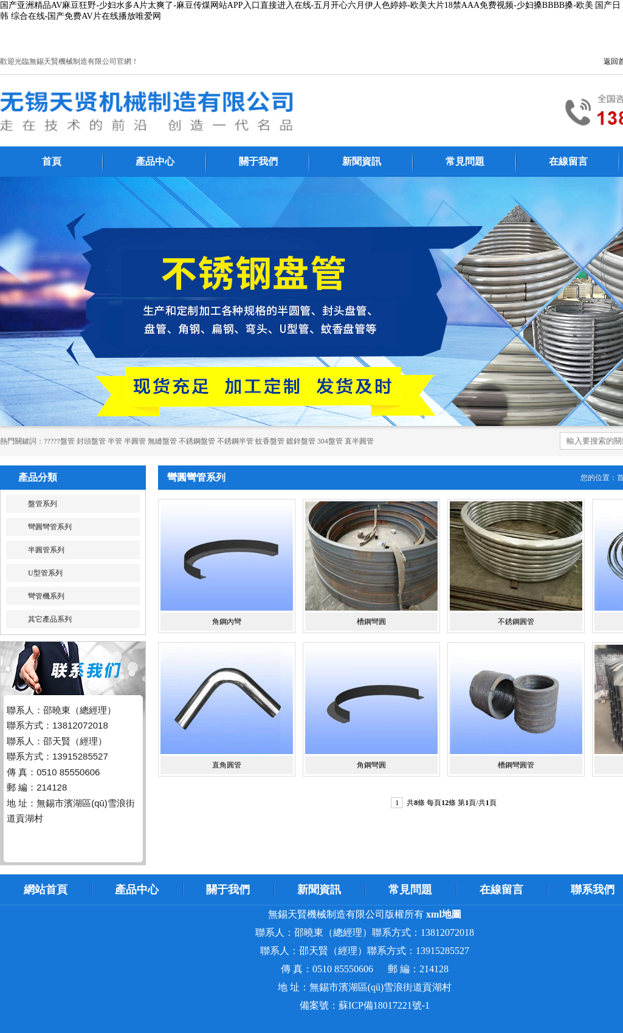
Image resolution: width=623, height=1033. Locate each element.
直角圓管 (226, 765)
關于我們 (258, 161)
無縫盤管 (162, 441)
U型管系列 (45, 573)
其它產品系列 (50, 619)
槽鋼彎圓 (371, 621)
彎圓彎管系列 (50, 527)
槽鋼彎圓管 (516, 765)
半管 (115, 441)
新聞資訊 (361, 161)
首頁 (51, 161)
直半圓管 (359, 441)
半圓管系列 (46, 550)
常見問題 (465, 161)
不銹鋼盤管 (197, 441)
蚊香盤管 (269, 441)
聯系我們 (592, 890)
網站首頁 (45, 890)
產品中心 (155, 161)
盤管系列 (42, 503)
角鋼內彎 (226, 621)
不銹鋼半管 (235, 441)
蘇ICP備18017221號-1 (384, 1005)
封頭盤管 (91, 441)
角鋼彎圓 (371, 765)
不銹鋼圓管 (516, 621)
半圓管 (135, 441)
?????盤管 (59, 441)
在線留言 (568, 161)
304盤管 (330, 441)
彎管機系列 (46, 596)
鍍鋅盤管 (300, 441)
